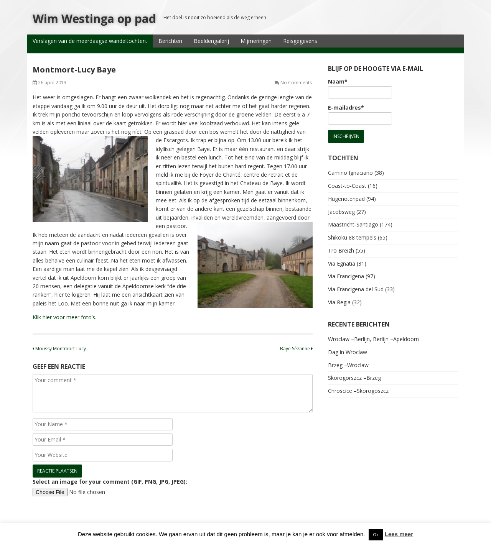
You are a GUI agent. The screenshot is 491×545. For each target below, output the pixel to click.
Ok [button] (376, 534)
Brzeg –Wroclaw (348, 365)
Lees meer (399, 534)
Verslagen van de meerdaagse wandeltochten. (90, 40)
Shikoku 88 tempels (352, 237)
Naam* (360, 88)
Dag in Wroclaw (347, 352)
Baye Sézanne (296, 348)
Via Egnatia (341, 263)
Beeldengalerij (211, 40)
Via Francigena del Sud (356, 289)
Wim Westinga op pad (94, 18)
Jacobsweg (341, 211)
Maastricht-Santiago (353, 224)
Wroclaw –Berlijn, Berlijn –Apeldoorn (373, 339)
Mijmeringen (256, 40)
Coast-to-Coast (347, 185)
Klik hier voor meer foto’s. (64, 317)
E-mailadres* (360, 114)
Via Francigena (346, 276)
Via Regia (339, 302)
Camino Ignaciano (350, 172)
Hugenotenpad (346, 198)
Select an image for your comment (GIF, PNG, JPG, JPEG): (110, 481)
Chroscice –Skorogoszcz (358, 390)
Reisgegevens (300, 40)
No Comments (296, 82)
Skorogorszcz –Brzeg (354, 377)
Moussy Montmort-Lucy (59, 348)
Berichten (170, 40)
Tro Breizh (341, 250)
